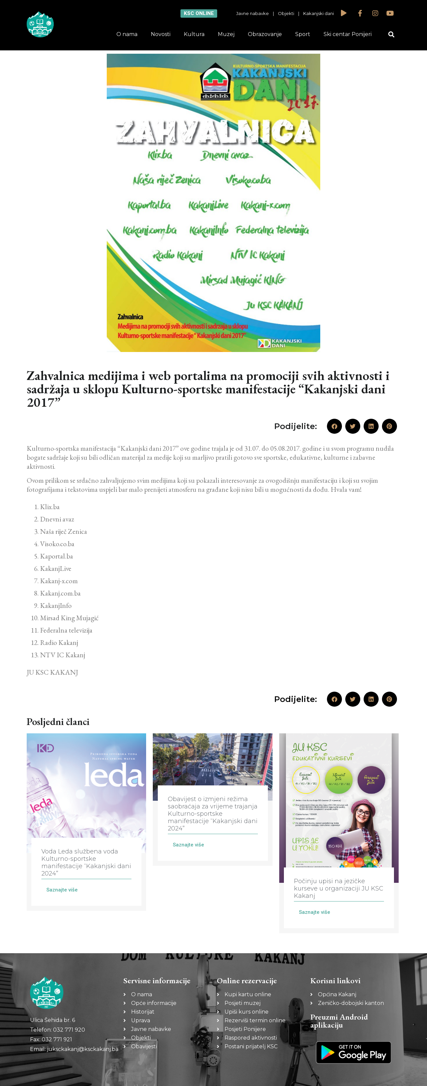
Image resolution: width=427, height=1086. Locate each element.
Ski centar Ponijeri (348, 34)
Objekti (286, 13)
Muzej (226, 34)
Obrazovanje (265, 34)
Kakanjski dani (318, 13)
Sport (302, 34)
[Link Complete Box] (86, 822)
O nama (126, 34)
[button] (391, 34)
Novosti (160, 34)
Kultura (194, 34)
